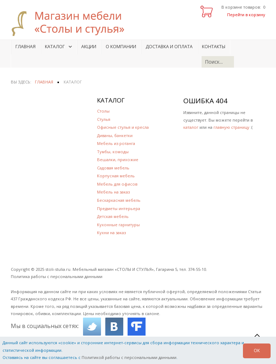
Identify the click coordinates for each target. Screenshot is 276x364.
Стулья (103, 119)
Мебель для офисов (117, 184)
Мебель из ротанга (116, 143)
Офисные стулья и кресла (123, 127)
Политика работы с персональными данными (56, 276)
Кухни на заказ (111, 232)
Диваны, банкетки (115, 135)
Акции (88, 47)
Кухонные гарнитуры (118, 224)
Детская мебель (113, 216)
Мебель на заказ (113, 192)
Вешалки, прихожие (117, 159)
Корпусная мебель (116, 175)
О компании (121, 47)
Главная (25, 47)
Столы (103, 111)
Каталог (55, 47)
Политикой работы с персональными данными (129, 357)
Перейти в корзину (246, 14)
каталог (190, 127)
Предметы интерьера (118, 208)
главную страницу (231, 127)
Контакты (213, 47)
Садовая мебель (113, 167)
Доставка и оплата (169, 47)
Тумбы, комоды (113, 151)
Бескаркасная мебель (119, 200)
